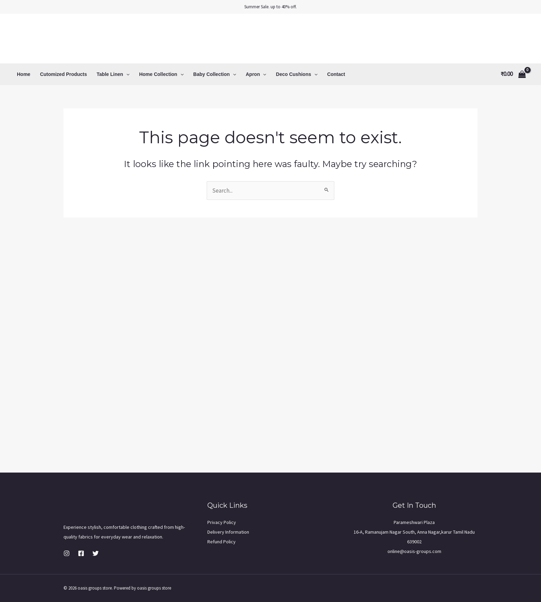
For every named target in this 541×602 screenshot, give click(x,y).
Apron (256, 74)
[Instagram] (66, 553)
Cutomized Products (63, 74)
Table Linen (113, 74)
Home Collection (161, 74)
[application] (126, 74)
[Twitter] (95, 553)
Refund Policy (221, 541)
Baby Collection (214, 74)
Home (23, 74)
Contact (336, 74)
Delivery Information (228, 532)
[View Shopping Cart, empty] (513, 74)
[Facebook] (81, 553)
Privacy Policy (221, 522)
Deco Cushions (296, 74)
